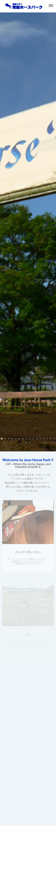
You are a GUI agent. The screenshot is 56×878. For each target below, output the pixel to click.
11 (37, 438)
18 (30, 442)
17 (26, 442)
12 (40, 438)
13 (44, 438)
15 (51, 438)
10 (33, 438)
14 (47, 438)
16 (54, 438)
